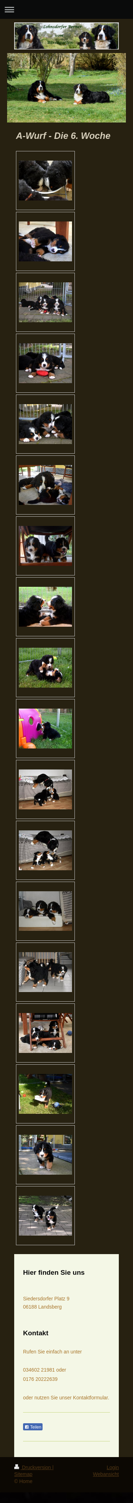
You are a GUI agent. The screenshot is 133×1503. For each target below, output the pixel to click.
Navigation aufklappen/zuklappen (66, 9)
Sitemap (23, 1474)
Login (113, 1467)
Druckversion (33, 1467)
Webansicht (106, 1474)
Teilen (32, 1427)
